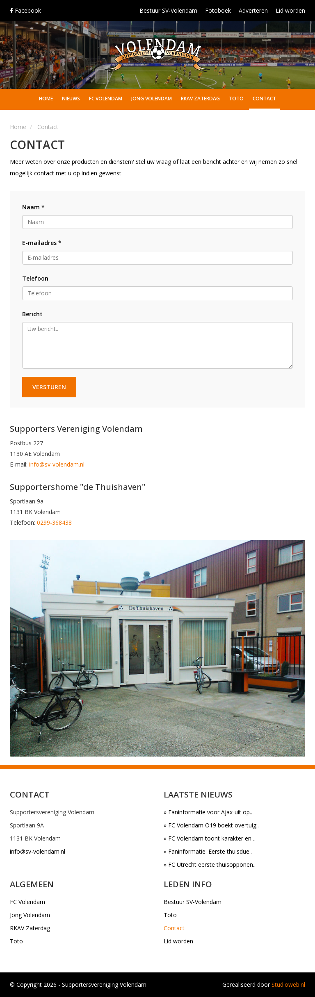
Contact (264, 98)
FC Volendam (105, 98)
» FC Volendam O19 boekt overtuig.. (211, 825)
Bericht (32, 314)
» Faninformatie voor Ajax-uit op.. (208, 812)
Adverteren (253, 10)
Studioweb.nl (288, 984)
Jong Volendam (151, 98)
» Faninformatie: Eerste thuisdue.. (208, 851)
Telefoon (35, 278)
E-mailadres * (42, 243)
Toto (236, 98)
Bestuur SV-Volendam (168, 10)
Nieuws (71, 98)
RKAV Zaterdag (200, 98)
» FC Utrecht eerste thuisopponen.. (210, 864)
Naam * (33, 207)
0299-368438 (54, 522)
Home (46, 98)
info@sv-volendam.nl (56, 464)
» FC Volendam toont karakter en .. (210, 838)
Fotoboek (218, 10)
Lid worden (290, 10)
